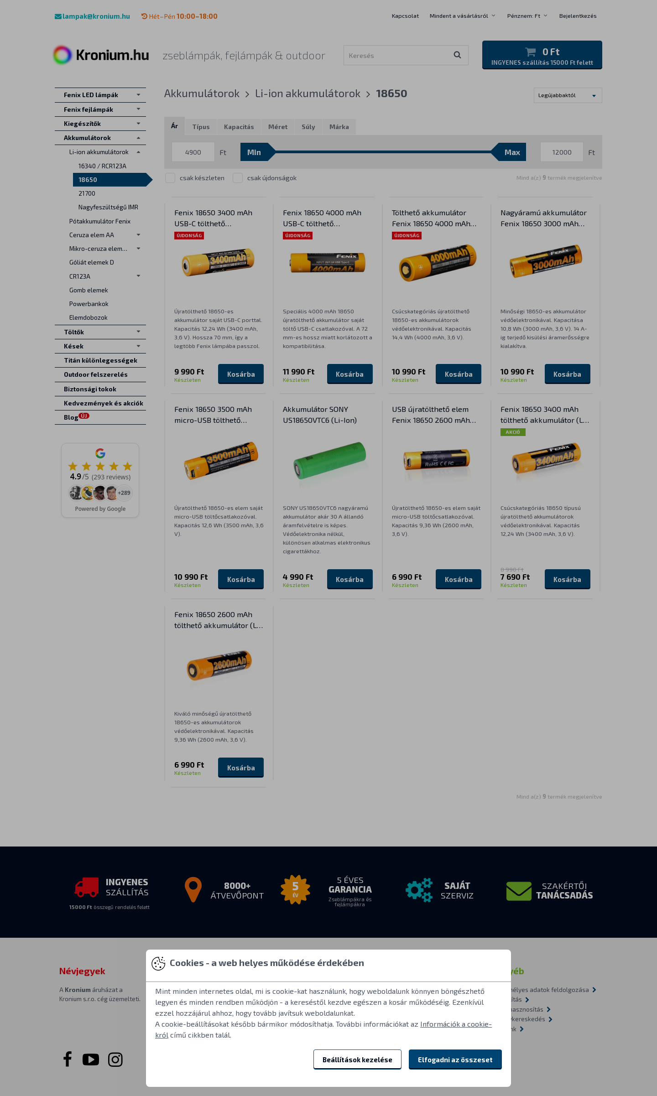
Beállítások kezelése (357, 1059)
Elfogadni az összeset (455, 1059)
